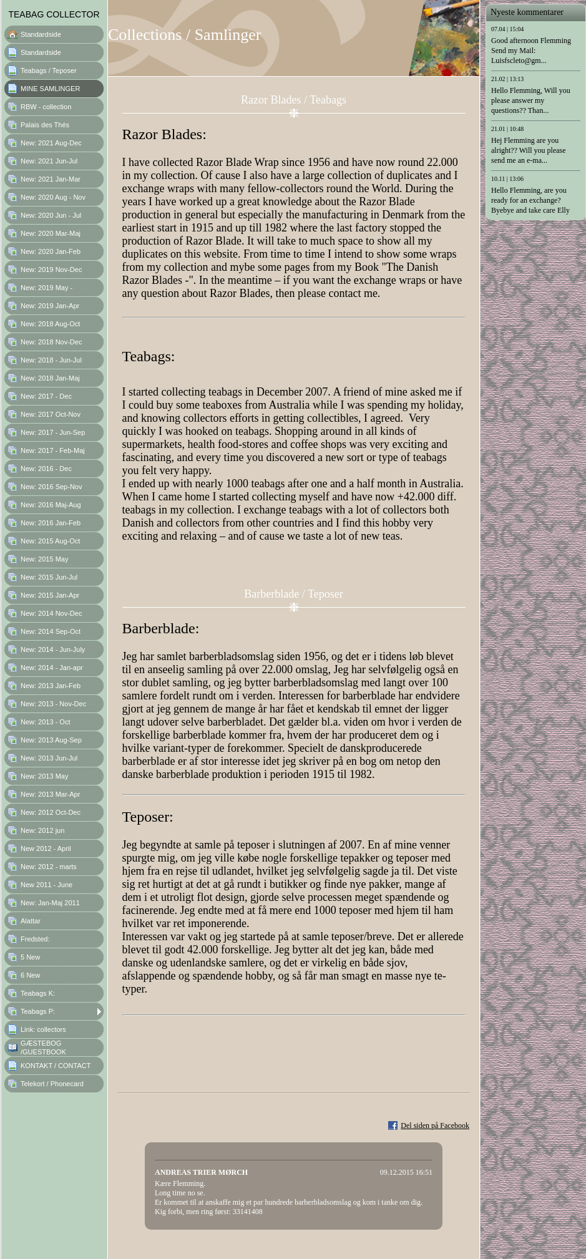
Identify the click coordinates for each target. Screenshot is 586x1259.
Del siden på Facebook (435, 1125)
